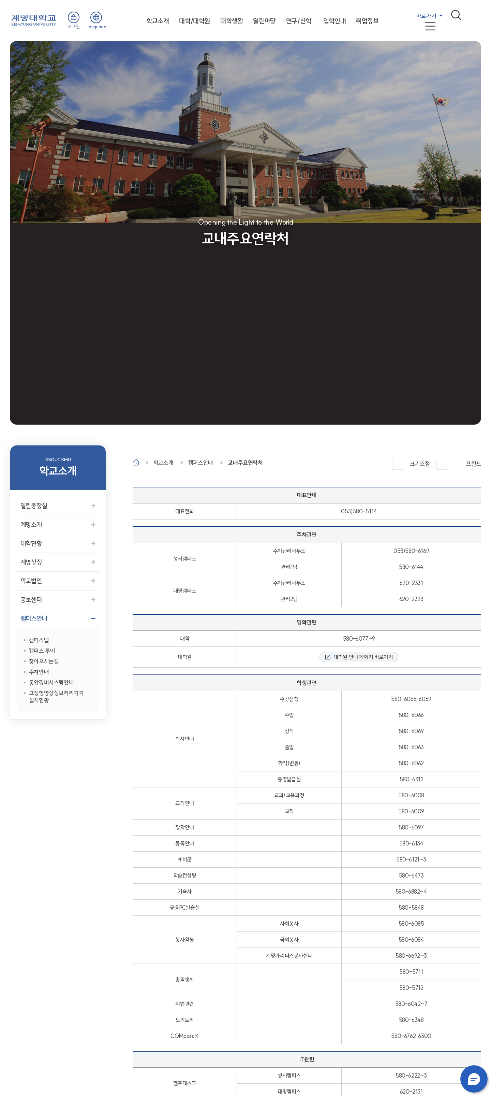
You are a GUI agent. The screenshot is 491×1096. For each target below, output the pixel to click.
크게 (397, 464)
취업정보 (367, 21)
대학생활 (231, 21)
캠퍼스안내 (200, 462)
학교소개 (157, 21)
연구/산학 (298, 21)
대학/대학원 (194, 21)
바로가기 (426, 15)
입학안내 (334, 21)
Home (136, 462)
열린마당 (264, 21)
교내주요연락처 (245, 462)
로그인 (74, 27)
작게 (441, 464)
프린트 (473, 463)
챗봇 (474, 1079)
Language (96, 27)
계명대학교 (34, 19)
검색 (456, 15)
